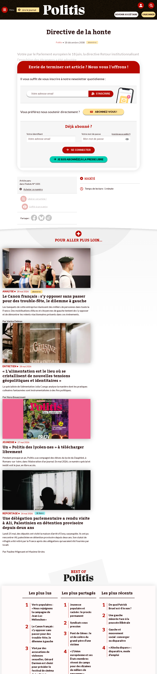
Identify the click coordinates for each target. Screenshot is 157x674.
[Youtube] (57, 663)
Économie (31, 558)
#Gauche (108, 558)
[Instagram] (67, 663)
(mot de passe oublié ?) (121, 134)
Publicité (127, 652)
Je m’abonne (59, 558)
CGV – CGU (79, 652)
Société (5, 561)
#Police (107, 555)
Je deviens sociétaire (63, 555)
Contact (14, 652)
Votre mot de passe (91, 133)
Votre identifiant (35, 133)
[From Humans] (77, 663)
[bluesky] (47, 663)
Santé (29, 565)
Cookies (140, 652)
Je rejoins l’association (64, 561)
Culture (5, 568)
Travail (29, 555)
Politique (6, 555)
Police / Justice (33, 568)
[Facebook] (38, 663)
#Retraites (109, 561)
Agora (4, 552)
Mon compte (59, 568)
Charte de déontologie (57, 652)
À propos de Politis (62, 565)
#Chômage (109, 565)
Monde (29, 552)
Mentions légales (32, 652)
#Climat (108, 552)
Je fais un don (59, 552)
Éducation (31, 561)
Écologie (6, 558)
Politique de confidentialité (104, 652)
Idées (4, 565)
